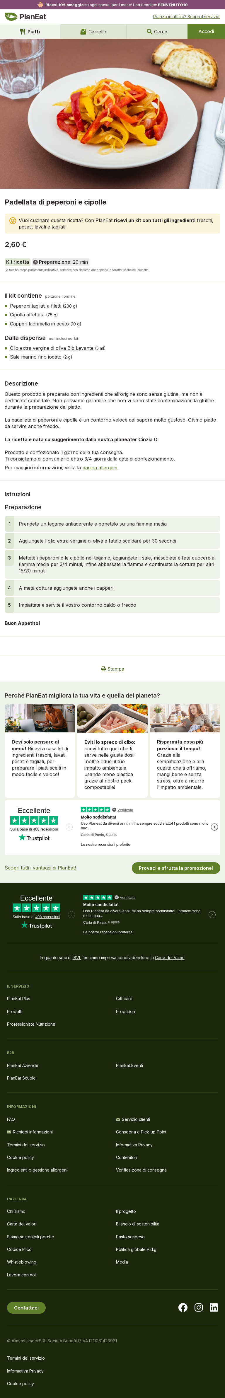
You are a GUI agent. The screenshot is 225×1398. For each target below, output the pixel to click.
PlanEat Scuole (21, 1077)
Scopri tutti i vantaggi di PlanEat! (40, 868)
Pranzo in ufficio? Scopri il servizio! (186, 16)
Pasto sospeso (130, 1236)
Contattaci (26, 1308)
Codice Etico (19, 1249)
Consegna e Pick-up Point (141, 1131)
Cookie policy (20, 1157)
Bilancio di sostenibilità (137, 1223)
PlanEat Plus (18, 998)
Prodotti (14, 1011)
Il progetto (126, 1211)
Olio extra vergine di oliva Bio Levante (51, 348)
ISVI (76, 957)
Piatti (30, 32)
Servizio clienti (133, 1119)
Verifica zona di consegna (141, 1169)
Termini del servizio (26, 1144)
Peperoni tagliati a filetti (35, 306)
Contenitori (126, 1157)
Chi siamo (16, 1211)
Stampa (112, 669)
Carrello (93, 32)
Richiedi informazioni (30, 1131)
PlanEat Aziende (22, 1065)
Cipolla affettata (27, 315)
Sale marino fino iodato (36, 357)
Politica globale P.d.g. (136, 1249)
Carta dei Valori (170, 957)
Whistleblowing (21, 1261)
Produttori (125, 1011)
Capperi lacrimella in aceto (39, 324)
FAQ (11, 1119)
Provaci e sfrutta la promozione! (176, 868)
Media (122, 1261)
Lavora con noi (21, 1274)
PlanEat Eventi (129, 1065)
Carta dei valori (21, 1223)
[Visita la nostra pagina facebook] (183, 1307)
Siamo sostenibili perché (30, 1236)
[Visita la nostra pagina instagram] (199, 1307)
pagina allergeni (99, 467)
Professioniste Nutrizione (31, 1024)
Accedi (206, 31)
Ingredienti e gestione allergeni (37, 1169)
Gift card (124, 998)
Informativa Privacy (134, 1144)
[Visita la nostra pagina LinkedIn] (214, 1307)
